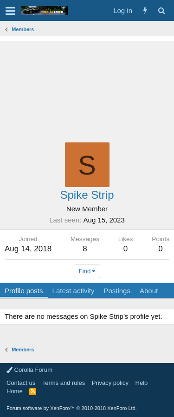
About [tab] (149, 291)
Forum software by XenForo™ (71, 408)
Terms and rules (63, 382)
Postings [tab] (116, 291)
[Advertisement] (87, 87)
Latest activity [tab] (73, 291)
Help (141, 382)
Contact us (20, 382)
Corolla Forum (29, 369)
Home (14, 391)
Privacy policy (110, 382)
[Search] (161, 10)
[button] (10, 10)
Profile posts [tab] (24, 291)
